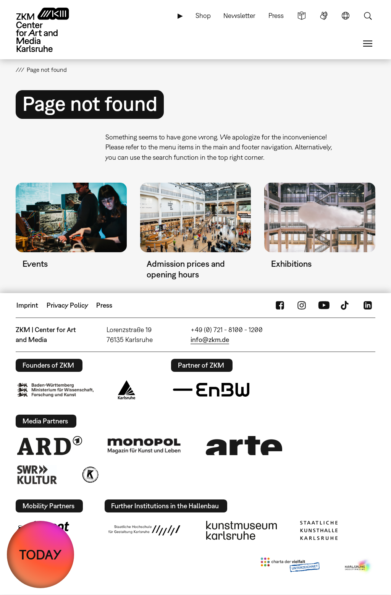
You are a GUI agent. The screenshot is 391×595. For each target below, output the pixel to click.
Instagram (301, 305)
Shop (203, 15)
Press (276, 15)
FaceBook (280, 305)
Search (367, 15)
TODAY (40, 554)
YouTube (323, 305)
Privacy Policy (67, 305)
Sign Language (323, 15)
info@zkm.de (210, 340)
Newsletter (239, 15)
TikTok (345, 305)
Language (345, 15)
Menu (367, 43)
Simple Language (301, 15)
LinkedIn (367, 305)
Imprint (27, 305)
